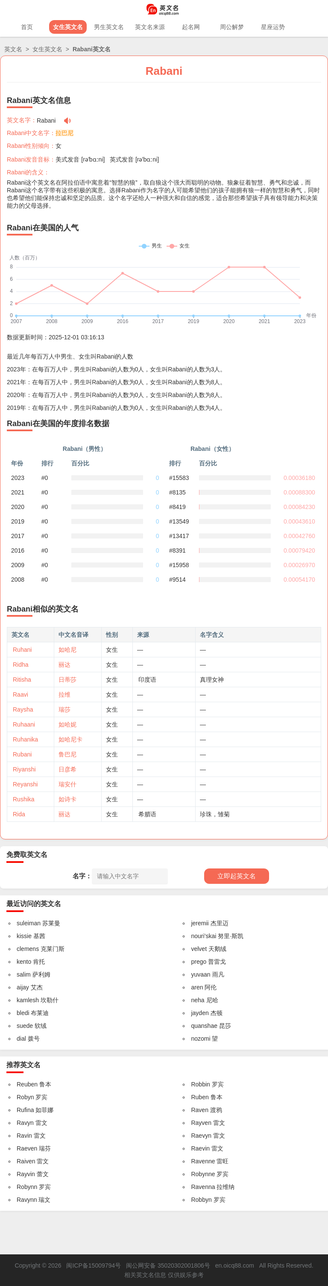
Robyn (25, 1097)
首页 (27, 27)
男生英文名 (109, 27)
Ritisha (22, 679)
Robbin (200, 1084)
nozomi (200, 1038)
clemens (28, 948)
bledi (23, 1012)
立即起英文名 (236, 876)
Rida (19, 814)
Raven (199, 1109)
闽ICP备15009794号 (93, 1265)
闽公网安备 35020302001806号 (168, 1265)
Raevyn (201, 1135)
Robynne (203, 1174)
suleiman (29, 923)
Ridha (21, 664)
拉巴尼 (64, 132)
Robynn (27, 1186)
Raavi (20, 694)
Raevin (200, 1148)
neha (197, 1000)
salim (24, 974)
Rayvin (26, 1174)
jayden (199, 1012)
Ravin (24, 1135)
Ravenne (203, 1161)
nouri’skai (203, 936)
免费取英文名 (26, 854)
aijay (23, 987)
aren (197, 987)
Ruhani (22, 649)
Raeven (27, 1148)
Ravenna (203, 1186)
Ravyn (25, 1122)
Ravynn (27, 1199)
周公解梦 (232, 27)
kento (24, 961)
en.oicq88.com (234, 1265)
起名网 (191, 27)
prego (198, 961)
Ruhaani (24, 724)
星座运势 (273, 27)
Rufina (25, 1109)
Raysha (23, 709)
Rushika (24, 799)
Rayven (201, 1122)
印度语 (147, 679)
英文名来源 (150, 27)
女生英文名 (68, 27)
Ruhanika (25, 739)
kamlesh (28, 1000)
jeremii (199, 923)
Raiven (26, 1161)
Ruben (199, 1097)
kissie (24, 936)
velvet (199, 948)
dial (21, 1038)
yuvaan (200, 974)
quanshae (204, 1025)
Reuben (27, 1084)
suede (25, 1025)
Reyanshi (25, 784)
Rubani (22, 754)
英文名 (13, 49)
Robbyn (201, 1199)
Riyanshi (24, 769)
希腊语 (147, 814)
